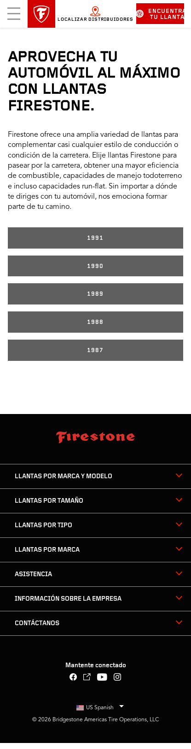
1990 (95, 266)
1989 (95, 294)
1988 (95, 322)
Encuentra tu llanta (160, 14)
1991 (95, 238)
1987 (95, 350)
